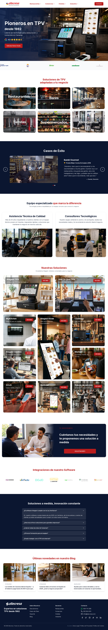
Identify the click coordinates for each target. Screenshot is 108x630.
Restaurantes (35, 4)
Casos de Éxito (34, 611)
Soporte (32, 614)
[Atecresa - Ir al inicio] (21, 3)
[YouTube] (97, 617)
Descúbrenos (34, 608)
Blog (31, 616)
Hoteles (62, 4)
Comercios (50, 4)
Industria (74, 4)
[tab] (53, 185)
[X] (86, 617)
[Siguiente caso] (102, 169)
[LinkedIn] (100, 617)
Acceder (69, 626)
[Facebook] (82, 617)
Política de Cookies (98, 626)
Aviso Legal (76, 626)
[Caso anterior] (5, 169)
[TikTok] (93, 617)
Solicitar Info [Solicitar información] (80, 451)
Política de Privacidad (86, 626)
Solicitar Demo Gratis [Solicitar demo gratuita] (14, 46)
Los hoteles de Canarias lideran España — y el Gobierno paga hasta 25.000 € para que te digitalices (19, 589)
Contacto (99, 3)
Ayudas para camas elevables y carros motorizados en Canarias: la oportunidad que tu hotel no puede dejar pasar (87, 589)
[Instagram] (89, 617)
